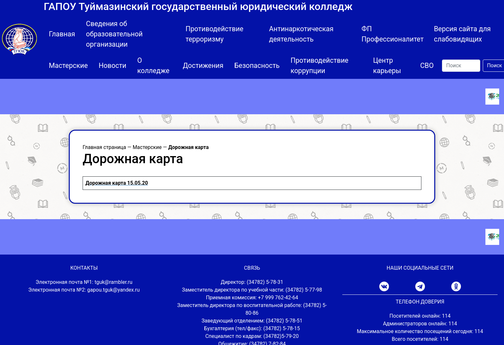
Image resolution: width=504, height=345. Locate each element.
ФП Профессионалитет (393, 34)
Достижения (203, 65)
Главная (62, 34)
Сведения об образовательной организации (114, 34)
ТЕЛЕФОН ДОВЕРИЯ (420, 302)
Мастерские (68, 65)
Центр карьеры (387, 65)
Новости (112, 65)
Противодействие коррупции (319, 65)
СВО (427, 65)
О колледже (153, 65)
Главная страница (104, 147)
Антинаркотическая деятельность (301, 34)
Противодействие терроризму (214, 34)
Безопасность (257, 65)
